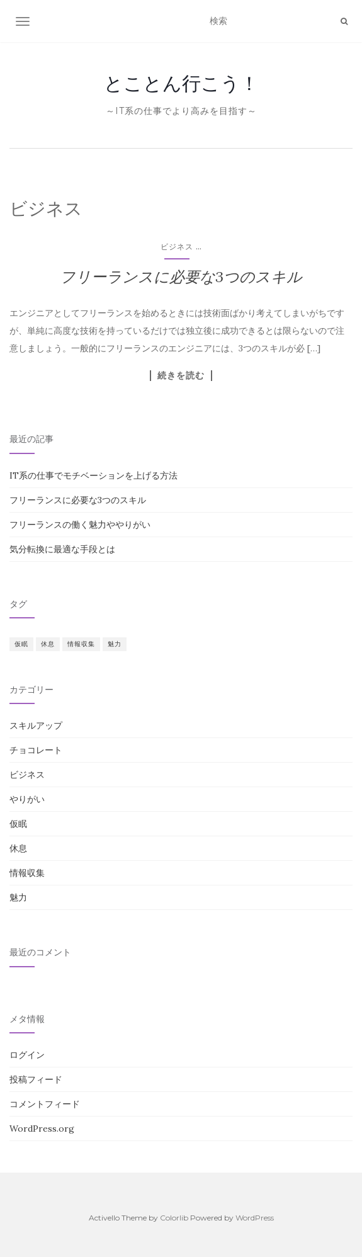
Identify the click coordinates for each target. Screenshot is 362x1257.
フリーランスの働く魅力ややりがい (79, 524)
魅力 (18, 897)
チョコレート (35, 750)
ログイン (27, 1055)
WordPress (254, 1217)
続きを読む (181, 375)
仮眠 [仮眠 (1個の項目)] (21, 644)
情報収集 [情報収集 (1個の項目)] (81, 644)
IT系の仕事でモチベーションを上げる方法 (93, 475)
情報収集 (27, 873)
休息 (18, 848)
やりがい (27, 799)
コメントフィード (44, 1104)
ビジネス (177, 246)
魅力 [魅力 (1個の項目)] (115, 644)
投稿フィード (35, 1079)
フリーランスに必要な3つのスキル (181, 277)
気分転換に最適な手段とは (62, 549)
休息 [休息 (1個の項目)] (48, 644)
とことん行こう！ (181, 83)
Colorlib (174, 1217)
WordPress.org (41, 1128)
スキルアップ (35, 725)
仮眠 (18, 823)
